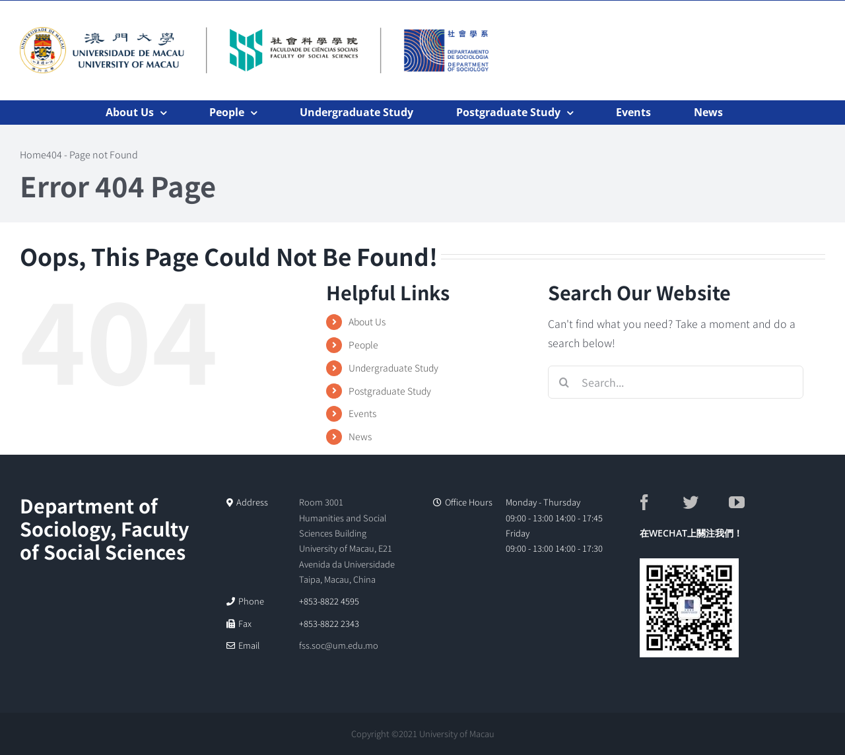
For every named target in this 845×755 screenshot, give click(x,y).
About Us (367, 321)
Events (362, 413)
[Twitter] (705, 502)
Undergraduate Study (393, 367)
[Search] (564, 382)
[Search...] (675, 382)
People (363, 344)
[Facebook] (658, 502)
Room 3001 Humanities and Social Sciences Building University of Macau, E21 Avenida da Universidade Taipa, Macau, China (347, 540)
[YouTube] (751, 502)
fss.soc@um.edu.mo (338, 645)
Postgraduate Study (390, 390)
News (360, 436)
